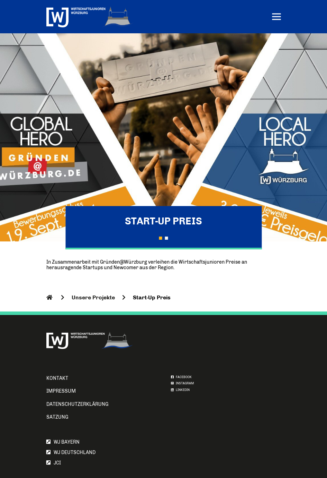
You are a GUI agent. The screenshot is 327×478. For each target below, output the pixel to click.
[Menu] (276, 17)
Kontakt (57, 378)
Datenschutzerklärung (77, 404)
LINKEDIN (180, 390)
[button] (160, 238)
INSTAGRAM (182, 383)
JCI (53, 463)
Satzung (57, 417)
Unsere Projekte (93, 297)
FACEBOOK (181, 377)
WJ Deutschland (71, 452)
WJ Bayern (63, 442)
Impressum (61, 391)
